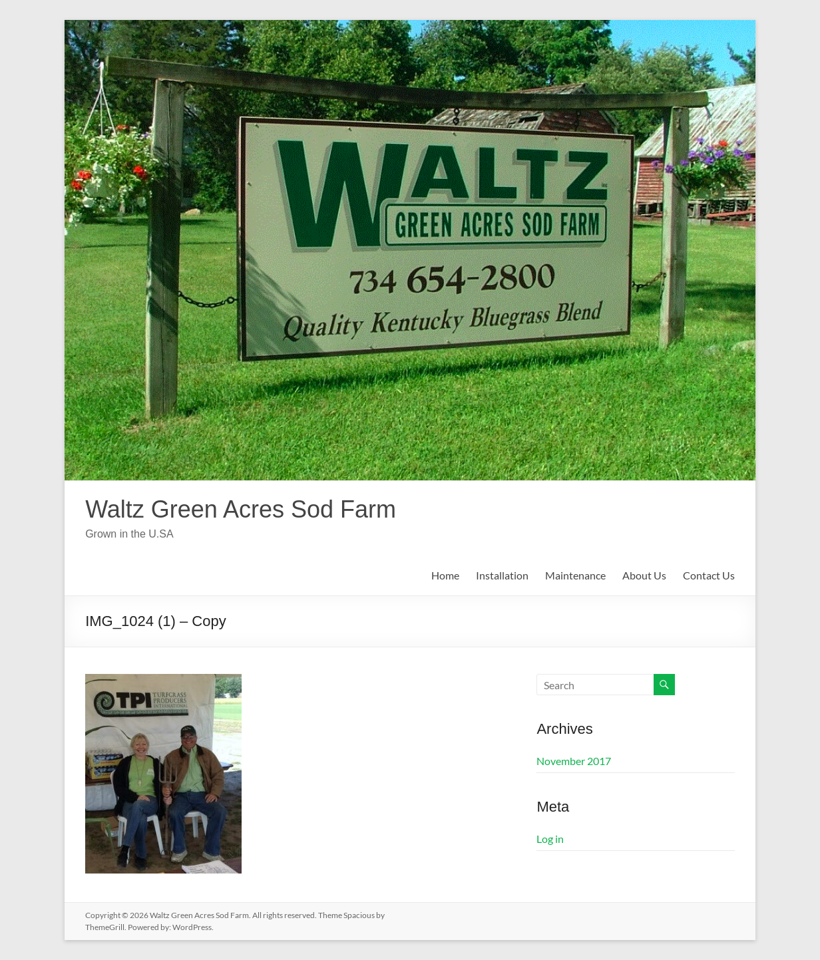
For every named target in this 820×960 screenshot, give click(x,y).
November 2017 (573, 760)
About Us (644, 575)
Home (445, 575)
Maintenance (575, 575)
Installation (502, 575)
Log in (550, 838)
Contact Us (709, 575)
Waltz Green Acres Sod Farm (240, 509)
